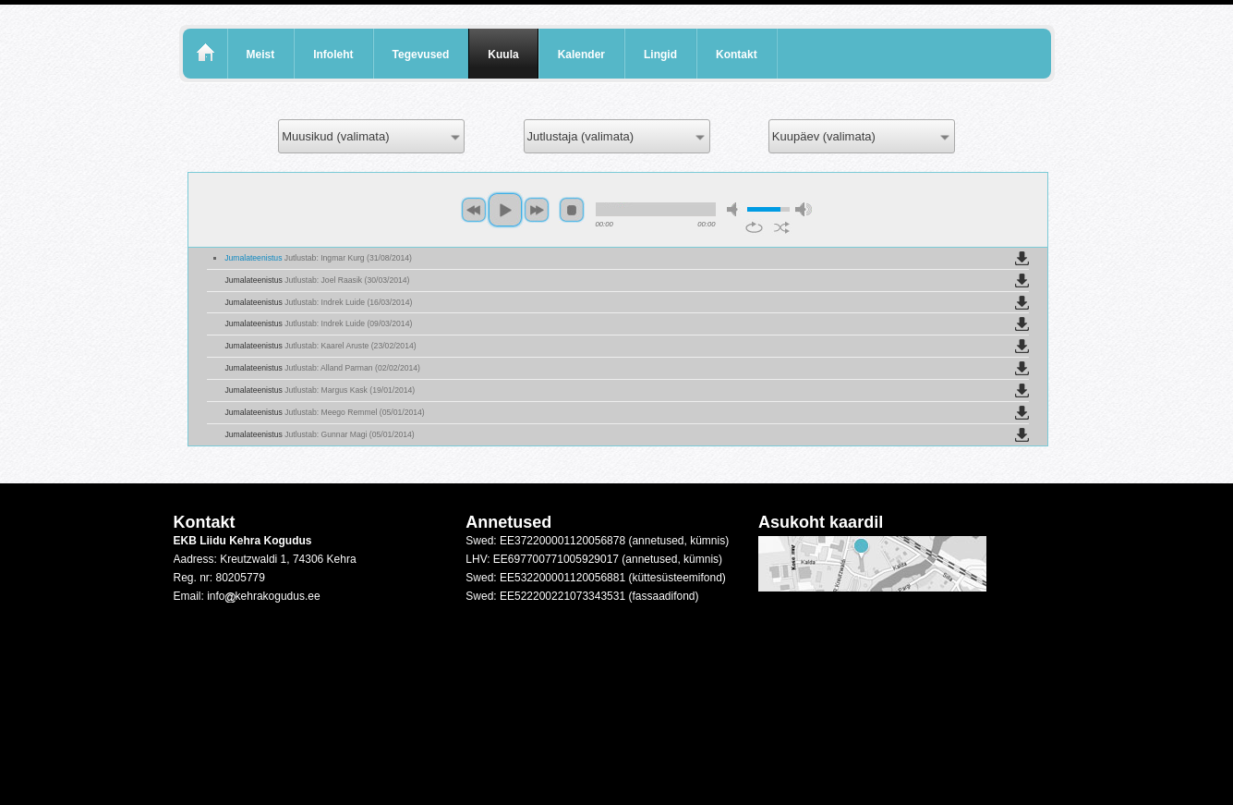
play (505, 209)
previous (474, 210)
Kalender (581, 54)
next (537, 210)
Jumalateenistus (318, 257)
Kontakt (736, 54)
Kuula (503, 54)
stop (572, 210)
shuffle (781, 227)
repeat (754, 227)
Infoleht (333, 54)
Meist (261, 54)
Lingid (660, 54)
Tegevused (421, 54)
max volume (803, 209)
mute (735, 209)
